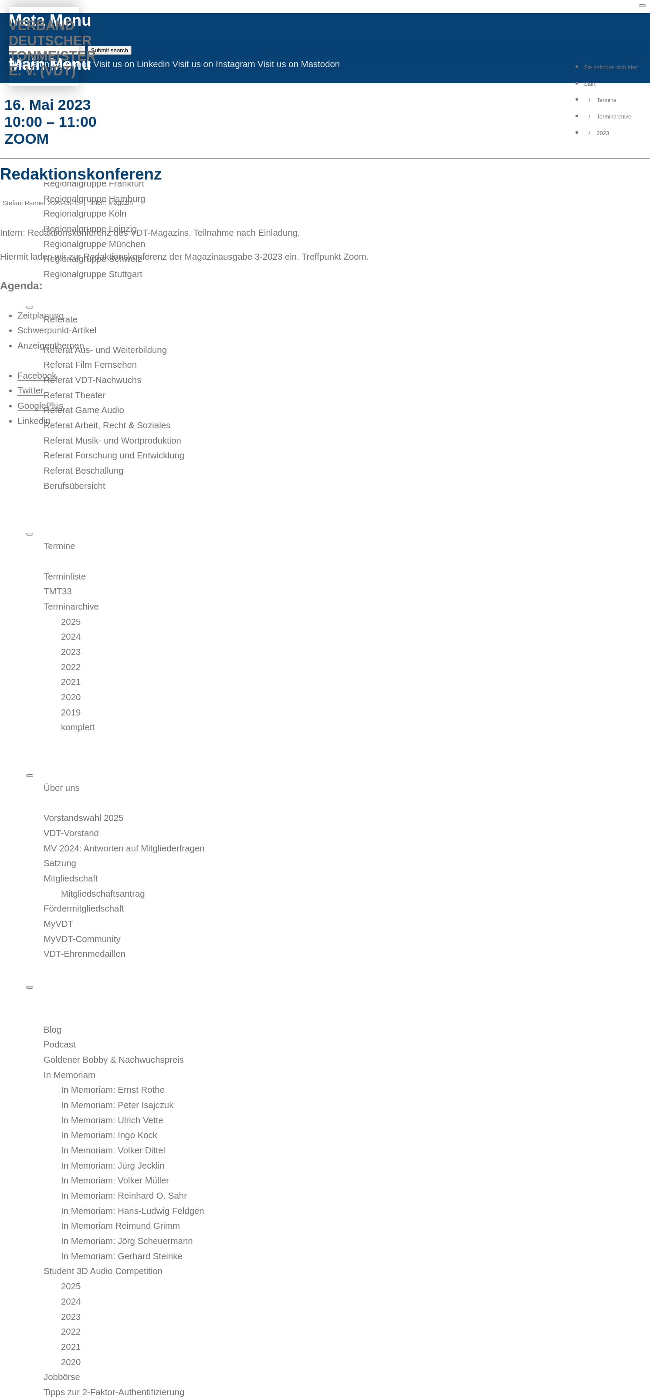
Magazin (120, 202)
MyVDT (41, 88)
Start (590, 84)
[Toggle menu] (642, 5)
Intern (98, 202)
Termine (606, 100)
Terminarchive (614, 116)
